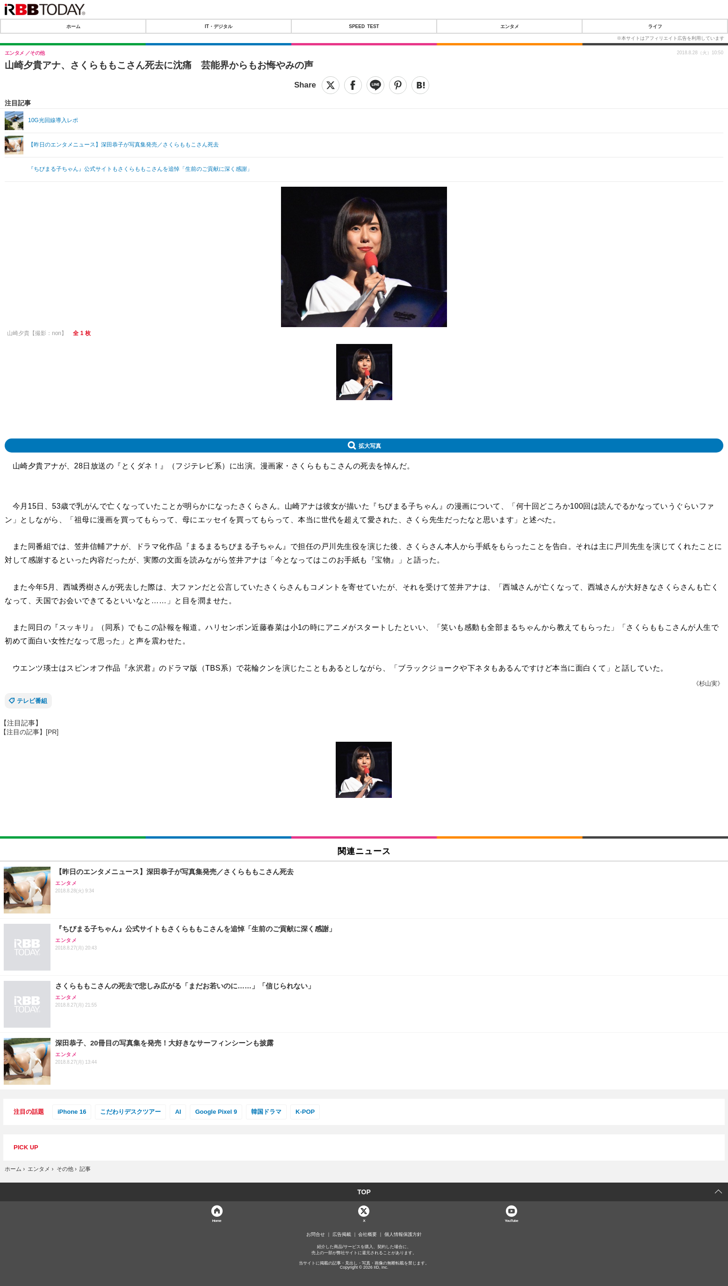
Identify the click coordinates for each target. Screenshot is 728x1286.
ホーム (73, 26)
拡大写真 (370, 445)
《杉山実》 (708, 683)
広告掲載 (341, 1234)
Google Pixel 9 (216, 1111)
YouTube (511, 1220)
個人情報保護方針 (403, 1234)
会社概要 (367, 1234)
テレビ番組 (32, 700)
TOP (364, 1192)
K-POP (305, 1111)
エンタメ (509, 26)
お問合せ (315, 1234)
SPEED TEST (364, 26)
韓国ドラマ (266, 1111)
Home (216, 1220)
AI (178, 1111)
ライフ (655, 26)
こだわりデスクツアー (130, 1111)
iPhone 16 (72, 1111)
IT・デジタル (218, 26)
